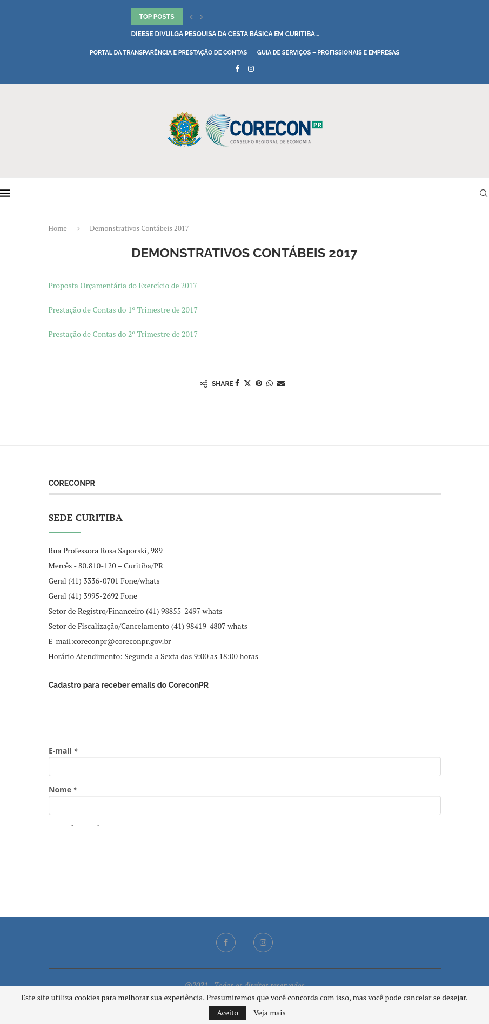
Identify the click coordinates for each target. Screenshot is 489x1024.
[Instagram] (251, 68)
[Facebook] (237, 68)
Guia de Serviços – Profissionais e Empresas (328, 52)
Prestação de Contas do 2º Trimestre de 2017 (123, 334)
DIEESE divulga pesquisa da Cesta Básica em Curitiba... (225, 34)
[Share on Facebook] (237, 383)
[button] (191, 16)
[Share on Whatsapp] (269, 383)
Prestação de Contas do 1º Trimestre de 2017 (124, 309)
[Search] (483, 193)
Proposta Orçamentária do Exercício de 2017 (123, 285)
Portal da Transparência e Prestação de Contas (168, 52)
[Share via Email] (281, 383)
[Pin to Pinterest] (259, 383)
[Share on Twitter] (247, 383)
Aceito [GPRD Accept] (227, 1012)
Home (58, 228)
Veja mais (269, 1012)
